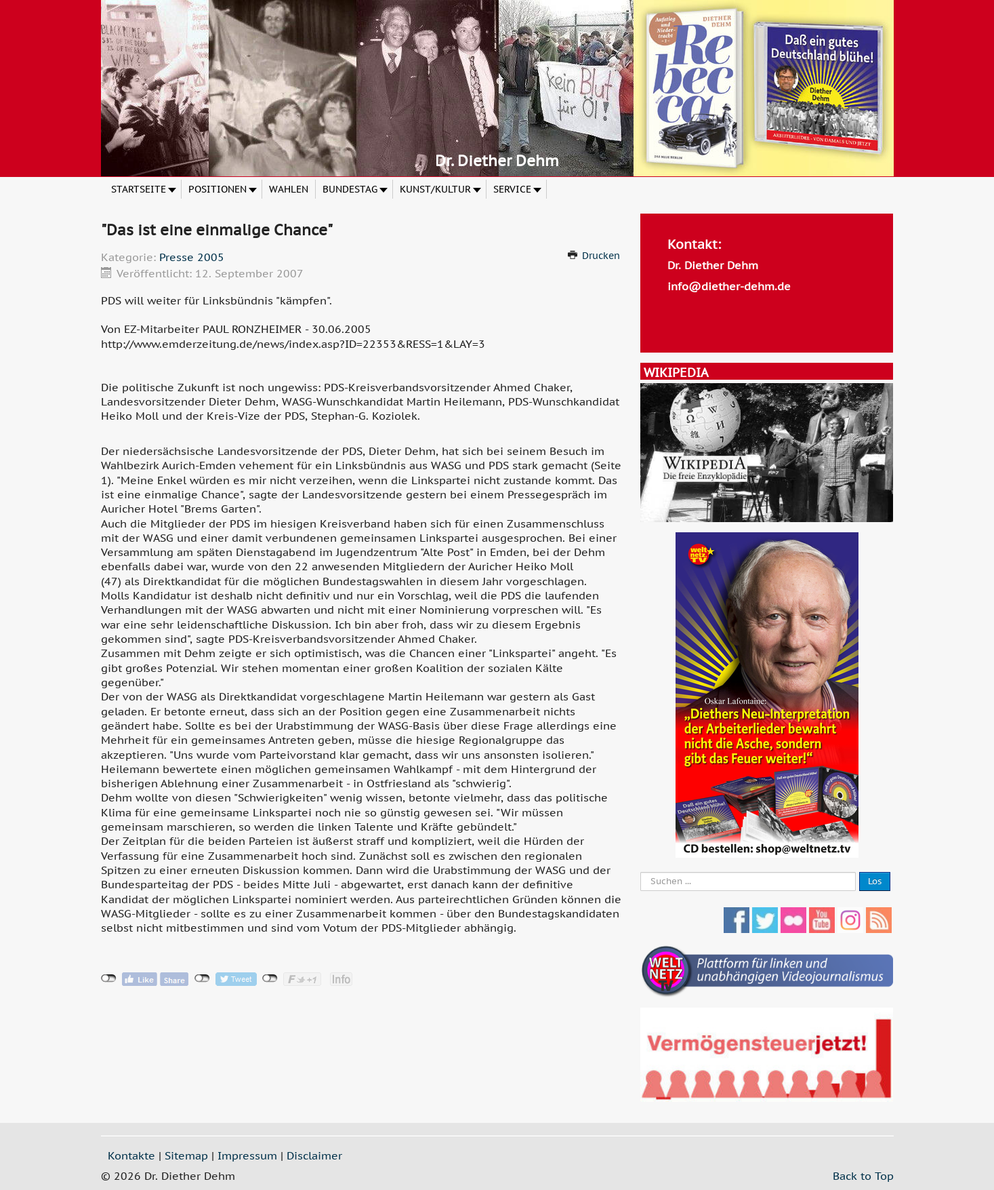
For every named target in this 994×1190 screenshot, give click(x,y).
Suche (640, 872)
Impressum (247, 1155)
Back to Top (863, 1176)
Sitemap (186, 1155)
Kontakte (131, 1155)
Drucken (601, 256)
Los (875, 881)
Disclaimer (314, 1155)
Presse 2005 (191, 257)
